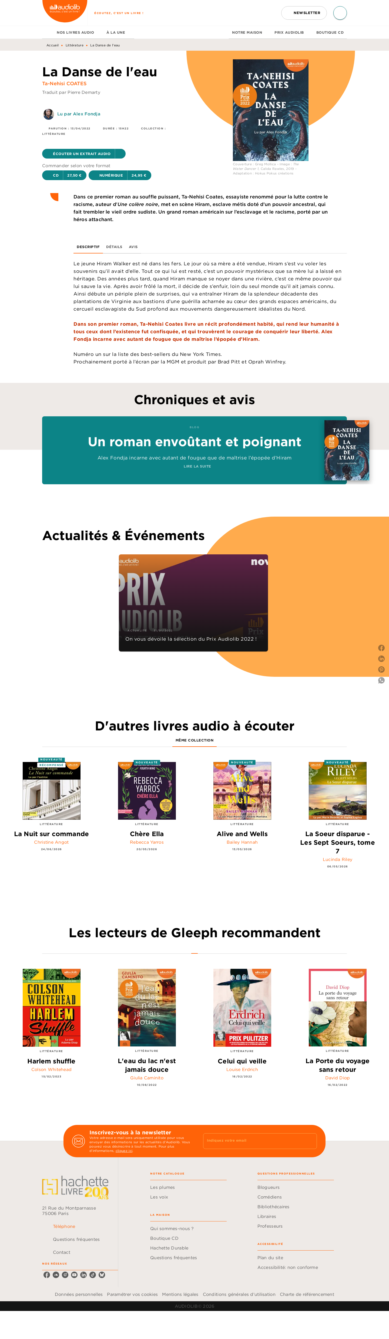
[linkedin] (83, 1274)
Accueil (52, 45)
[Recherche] (340, 13)
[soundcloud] (56, 1274)
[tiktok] (92, 1274)
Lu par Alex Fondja (78, 113)
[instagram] (65, 1274)
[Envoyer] (310, 1141)
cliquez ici (124, 1151)
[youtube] (74, 1274)
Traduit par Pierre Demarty (71, 92)
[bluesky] (101, 1274)
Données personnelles (79, 1294)
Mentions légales (180, 1294)
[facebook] (46, 1274)
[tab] (47, 32)
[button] (304, 13)
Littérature (74, 45)
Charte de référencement (307, 1294)
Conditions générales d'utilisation (239, 1294)
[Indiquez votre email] (253, 1141)
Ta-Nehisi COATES (64, 83)
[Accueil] (65, 13)
